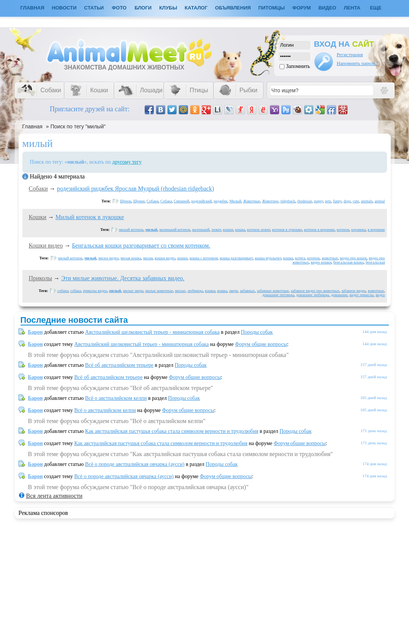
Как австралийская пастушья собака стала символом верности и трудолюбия (171, 431)
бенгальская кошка (348, 262)
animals (367, 201)
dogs (347, 201)
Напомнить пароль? (357, 63)
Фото (119, 8)
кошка (240, 229)
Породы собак (257, 332)
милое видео (108, 258)
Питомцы (271, 8)
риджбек (220, 201)
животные (330, 258)
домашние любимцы (312, 295)
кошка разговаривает (236, 258)
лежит (216, 229)
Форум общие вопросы (261, 344)
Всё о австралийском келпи (116, 398)
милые (180, 291)
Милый (235, 201)
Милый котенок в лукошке (89, 217)
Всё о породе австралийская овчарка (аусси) (135, 464)
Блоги (143, 8)
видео (380, 295)
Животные (251, 201)
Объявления (233, 8)
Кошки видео (46, 245)
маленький (201, 229)
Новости (64, 8)
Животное (270, 201)
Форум (301, 8)
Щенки (139, 201)
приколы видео (95, 291)
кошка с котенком (203, 258)
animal (379, 201)
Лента (352, 8)
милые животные (159, 291)
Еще (376, 8)
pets (328, 201)
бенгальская (375, 262)
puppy (318, 201)
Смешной (181, 201)
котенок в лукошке (287, 229)
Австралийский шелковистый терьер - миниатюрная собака (152, 332)
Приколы (40, 278)
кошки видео (165, 258)
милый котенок (131, 229)
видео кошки (321, 262)
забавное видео (353, 291)
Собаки (38, 188)
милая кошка (130, 258)
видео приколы (361, 295)
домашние (339, 295)
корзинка (358, 229)
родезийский (201, 201)
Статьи (94, 8)
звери (233, 291)
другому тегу (127, 162)
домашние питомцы (278, 295)
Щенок (125, 201)
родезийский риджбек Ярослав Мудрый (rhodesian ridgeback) (135, 188)
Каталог (196, 8)
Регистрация (350, 54)
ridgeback (287, 201)
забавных (247, 291)
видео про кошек (353, 258)
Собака (166, 201)
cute (356, 201)
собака (75, 291)
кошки (228, 229)
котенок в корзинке (319, 229)
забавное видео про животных (315, 291)
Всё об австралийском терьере (119, 365)
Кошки (38, 217)
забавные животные (273, 291)
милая (148, 258)
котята (300, 258)
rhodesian (304, 201)
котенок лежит (258, 229)
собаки (62, 291)
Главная (32, 126)
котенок (343, 229)
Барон (35, 332)
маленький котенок (174, 229)
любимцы (195, 291)
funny (337, 201)
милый (151, 229)
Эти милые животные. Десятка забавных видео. (122, 278)
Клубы (168, 8)
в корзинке (376, 229)
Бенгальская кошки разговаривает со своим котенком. (141, 245)
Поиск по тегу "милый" (78, 126)
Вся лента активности (54, 496)
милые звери (133, 291)
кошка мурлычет (268, 258)
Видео (327, 8)
